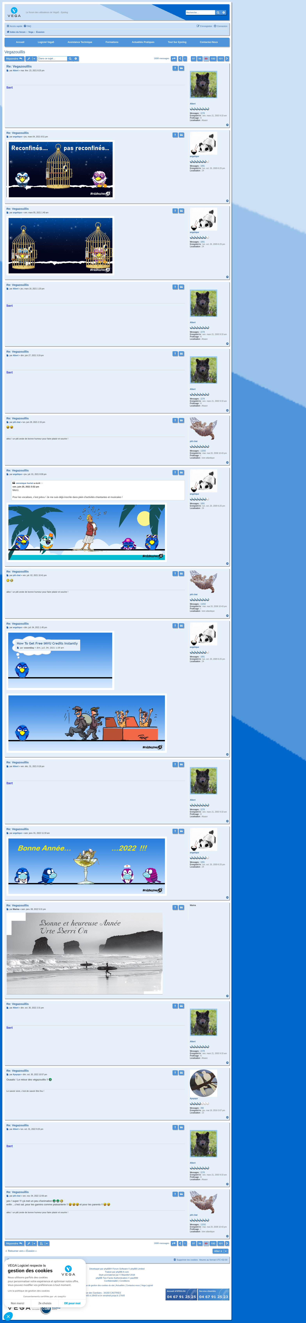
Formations (112, 42)
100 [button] (213, 58)
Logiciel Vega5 (46, 42)
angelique (194, 156)
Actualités (120, 1285)
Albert (193, 104)
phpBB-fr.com (122, 1272)
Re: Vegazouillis (19, 66)
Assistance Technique (80, 42)
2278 (202, 113)
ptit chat (193, 441)
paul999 (134, 1278)
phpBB (107, 1269)
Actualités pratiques (143, 42)
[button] (174, 58)
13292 (203, 451)
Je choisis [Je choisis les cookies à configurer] (45, 1303)
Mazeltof (125, 1275)
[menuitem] (27, 26)
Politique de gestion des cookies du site (97, 1285)
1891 (202, 166)
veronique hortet (24, 483)
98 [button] (199, 58)
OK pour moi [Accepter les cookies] (72, 1303)
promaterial (109, 1275)
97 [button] (193, 58)
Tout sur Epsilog (177, 42)
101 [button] (221, 58)
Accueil (20, 42)
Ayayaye (194, 1098)
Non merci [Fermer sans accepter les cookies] (17, 1303)
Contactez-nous (209, 42)
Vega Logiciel (147, 1285)
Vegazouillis (14, 52)
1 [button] (185, 58)
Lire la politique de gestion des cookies (29, 1290)
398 (202, 1108)
